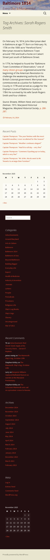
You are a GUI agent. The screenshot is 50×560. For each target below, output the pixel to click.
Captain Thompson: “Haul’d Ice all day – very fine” (22, 147)
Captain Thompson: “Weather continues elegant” (22, 143)
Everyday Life (10, 268)
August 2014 (10, 424)
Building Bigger (11, 264)
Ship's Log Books (12, 309)
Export (8, 272)
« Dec (5, 203)
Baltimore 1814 (11, 251)
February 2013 (11, 465)
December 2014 (11, 407)
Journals (8, 284)
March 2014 (9, 444)
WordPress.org (11, 495)
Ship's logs (9, 313)
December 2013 (11, 457)
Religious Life (10, 305)
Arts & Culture (10, 243)
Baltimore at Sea (12, 255)
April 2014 (9, 440)
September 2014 (12, 420)
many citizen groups (13, 69)
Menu (5, 13)
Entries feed (10, 486)
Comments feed (11, 491)
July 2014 (9, 428)
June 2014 (9, 432)
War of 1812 (10, 325)
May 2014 (9, 436)
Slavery (8, 317)
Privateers (9, 301)
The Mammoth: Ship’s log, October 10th (17, 365)
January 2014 (10, 453)
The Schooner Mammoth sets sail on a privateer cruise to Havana (17, 387)
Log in (7, 482)
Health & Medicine (12, 276)
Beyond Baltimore (12, 260)
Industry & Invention (13, 280)
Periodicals (9, 297)
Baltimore (9, 247)
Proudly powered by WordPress (15, 554)
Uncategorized (11, 321)
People (8, 293)
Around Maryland (12, 239)
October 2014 (10, 416)
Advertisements (11, 235)
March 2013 (9, 461)
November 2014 (11, 411)
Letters (8, 288)
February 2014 (11, 448)
